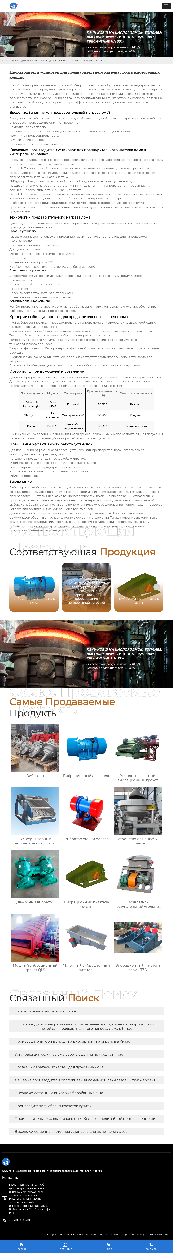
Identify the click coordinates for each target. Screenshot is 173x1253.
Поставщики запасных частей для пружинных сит (59, 1067)
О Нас (108, 1246)
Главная (6, 60)
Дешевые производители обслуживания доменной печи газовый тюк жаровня (85, 1080)
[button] (156, 587)
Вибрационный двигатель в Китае (45, 1011)
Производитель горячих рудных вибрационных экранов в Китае (72, 1041)
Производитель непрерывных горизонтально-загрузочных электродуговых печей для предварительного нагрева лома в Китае (86, 1026)
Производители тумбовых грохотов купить (53, 1106)
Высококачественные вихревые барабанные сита (59, 1093)
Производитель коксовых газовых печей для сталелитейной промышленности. (85, 1119)
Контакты (151, 1246)
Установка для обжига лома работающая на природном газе (69, 1054)
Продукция (64, 1246)
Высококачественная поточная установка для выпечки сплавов (71, 1132)
